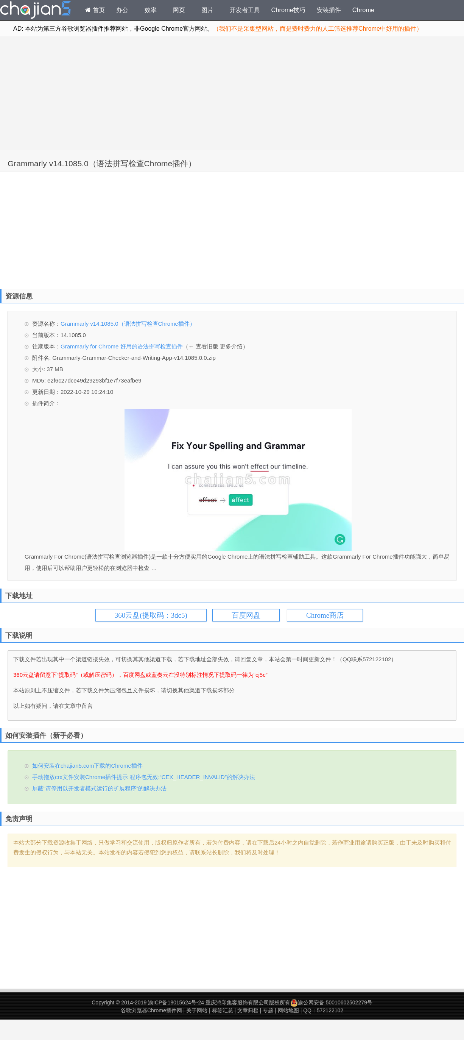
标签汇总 (222, 1010)
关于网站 (196, 1010)
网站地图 (288, 1010)
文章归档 (247, 1010)
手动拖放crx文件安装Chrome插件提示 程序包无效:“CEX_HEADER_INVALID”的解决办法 (143, 777)
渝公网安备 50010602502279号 (331, 1002)
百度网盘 (246, 615)
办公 (122, 9)
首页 (95, 9)
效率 (151, 9)
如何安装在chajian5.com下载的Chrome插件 (87, 765)
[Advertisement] (232, 93)
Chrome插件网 (35, 11)
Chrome (363, 9)
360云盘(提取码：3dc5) (151, 615)
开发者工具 (245, 9)
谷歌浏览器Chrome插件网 (151, 1010)
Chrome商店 (325, 615)
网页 (179, 9)
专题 (268, 1010)
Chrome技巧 (288, 9)
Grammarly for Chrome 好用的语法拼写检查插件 (122, 346)
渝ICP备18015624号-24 (176, 1002)
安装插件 (329, 9)
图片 (207, 9)
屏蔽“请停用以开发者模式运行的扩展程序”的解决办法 (99, 788)
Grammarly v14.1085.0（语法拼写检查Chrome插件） (102, 163)
